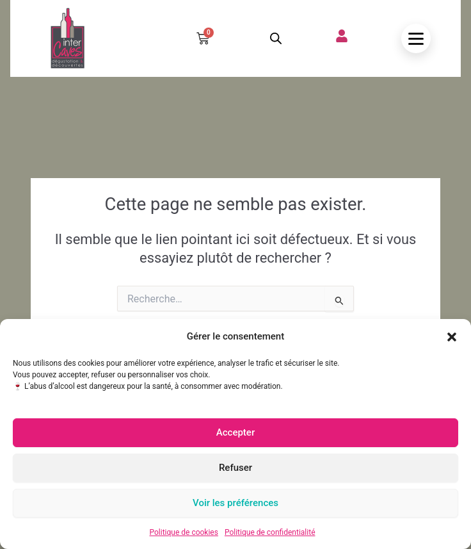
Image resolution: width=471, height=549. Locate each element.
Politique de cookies (184, 532)
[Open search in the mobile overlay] (275, 38)
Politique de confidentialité (270, 532)
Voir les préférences (235, 503)
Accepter (235, 432)
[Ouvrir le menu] (416, 38)
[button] (451, 337)
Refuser (235, 467)
